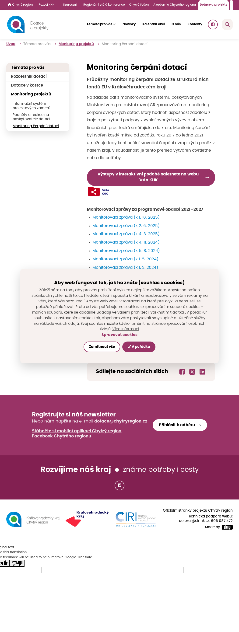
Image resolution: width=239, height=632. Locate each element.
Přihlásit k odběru (177, 425)
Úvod (10, 44)
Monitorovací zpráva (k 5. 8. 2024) (126, 251)
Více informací (125, 329)
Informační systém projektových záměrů (31, 106)
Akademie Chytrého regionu (174, 4)
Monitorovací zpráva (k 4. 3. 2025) (126, 234)
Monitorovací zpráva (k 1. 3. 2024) (125, 267)
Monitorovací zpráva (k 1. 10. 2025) (126, 217)
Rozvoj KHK (46, 4)
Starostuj (70, 4)
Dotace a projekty (213, 4)
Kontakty (195, 24)
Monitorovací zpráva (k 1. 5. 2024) (125, 259)
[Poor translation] (17, 563)
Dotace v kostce (27, 85)
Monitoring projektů (76, 44)
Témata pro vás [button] (99, 24)
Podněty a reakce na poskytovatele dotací (31, 117)
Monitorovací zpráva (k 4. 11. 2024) (126, 242)
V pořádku (139, 346)
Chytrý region (20, 4)
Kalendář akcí (153, 24)
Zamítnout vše (102, 347)
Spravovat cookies (119, 334)
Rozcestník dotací (29, 76)
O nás (176, 24)
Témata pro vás (37, 44)
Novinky (129, 24)
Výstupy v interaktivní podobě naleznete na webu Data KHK (148, 177)
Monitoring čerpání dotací (36, 126)
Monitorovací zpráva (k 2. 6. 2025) (126, 226)
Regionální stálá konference (104, 4)
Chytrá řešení (139, 4)
